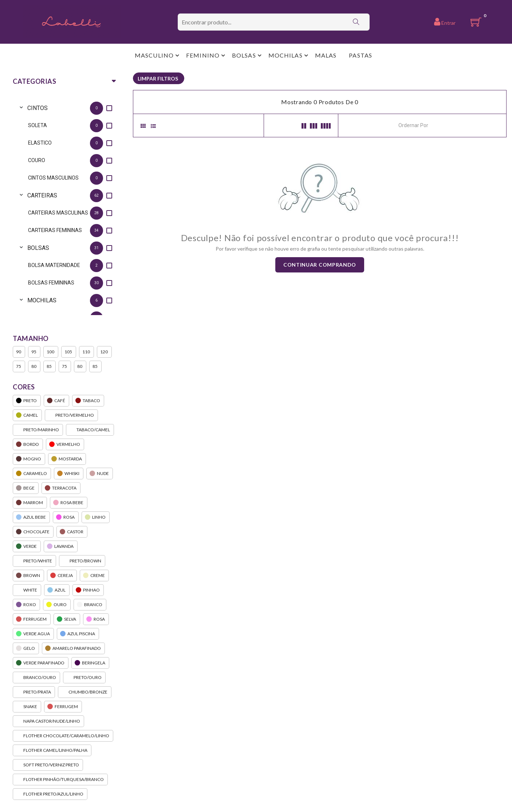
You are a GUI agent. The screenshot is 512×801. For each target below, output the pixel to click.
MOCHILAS (285, 55)
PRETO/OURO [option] (84, 677)
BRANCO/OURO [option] (36, 677)
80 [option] (34, 366)
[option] (71, 108)
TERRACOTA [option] (61, 488)
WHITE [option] (27, 590)
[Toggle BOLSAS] (20, 248)
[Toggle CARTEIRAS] (20, 195)
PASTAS (360, 55)
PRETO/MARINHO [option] (38, 429)
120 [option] (104, 351)
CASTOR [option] (72, 531)
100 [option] (51, 351)
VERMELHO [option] (65, 444)
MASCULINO (154, 55)
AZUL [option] (56, 590)
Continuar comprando (319, 265)
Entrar (445, 21)
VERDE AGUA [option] (33, 633)
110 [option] (86, 351)
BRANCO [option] (90, 604)
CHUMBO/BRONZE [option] (84, 692)
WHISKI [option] (68, 473)
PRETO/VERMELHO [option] (71, 415)
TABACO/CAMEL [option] (90, 429)
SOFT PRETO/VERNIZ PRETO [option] (48, 764)
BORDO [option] (28, 444)
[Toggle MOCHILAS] (20, 300)
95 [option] (34, 351)
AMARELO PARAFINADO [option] (73, 648)
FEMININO (203, 55)
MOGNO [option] (29, 458)
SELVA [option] (67, 619)
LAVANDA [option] (60, 546)
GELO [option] (26, 648)
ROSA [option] (65, 517)
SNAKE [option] (27, 706)
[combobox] (431, 125)
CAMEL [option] (27, 415)
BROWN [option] (28, 575)
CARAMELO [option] (32, 473)
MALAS (326, 55)
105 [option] (69, 351)
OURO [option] (56, 604)
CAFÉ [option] (56, 400)
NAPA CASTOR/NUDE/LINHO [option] (48, 721)
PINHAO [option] (88, 590)
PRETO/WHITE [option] (34, 560)
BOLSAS (244, 55)
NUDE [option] (100, 473)
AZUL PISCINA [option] (78, 633)
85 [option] (49, 366)
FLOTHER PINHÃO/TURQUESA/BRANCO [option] (60, 779)
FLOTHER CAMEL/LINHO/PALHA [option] (52, 750)
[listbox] (64, 206)
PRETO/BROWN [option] (82, 560)
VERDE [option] (26, 546)
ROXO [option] (26, 604)
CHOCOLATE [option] (33, 531)
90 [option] (19, 351)
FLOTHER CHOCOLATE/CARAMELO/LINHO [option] (63, 735)
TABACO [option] (88, 400)
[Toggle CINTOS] (20, 108)
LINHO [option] (95, 517)
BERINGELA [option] (90, 662)
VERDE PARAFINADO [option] (40, 662)
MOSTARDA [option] (67, 458)
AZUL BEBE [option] (31, 517)
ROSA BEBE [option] (68, 502)
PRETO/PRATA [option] (34, 692)
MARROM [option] (30, 502)
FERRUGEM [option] (31, 619)
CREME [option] (94, 575)
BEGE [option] (25, 488)
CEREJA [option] (61, 575)
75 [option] (19, 366)
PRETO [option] (26, 400)
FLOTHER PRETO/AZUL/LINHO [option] (50, 794)
